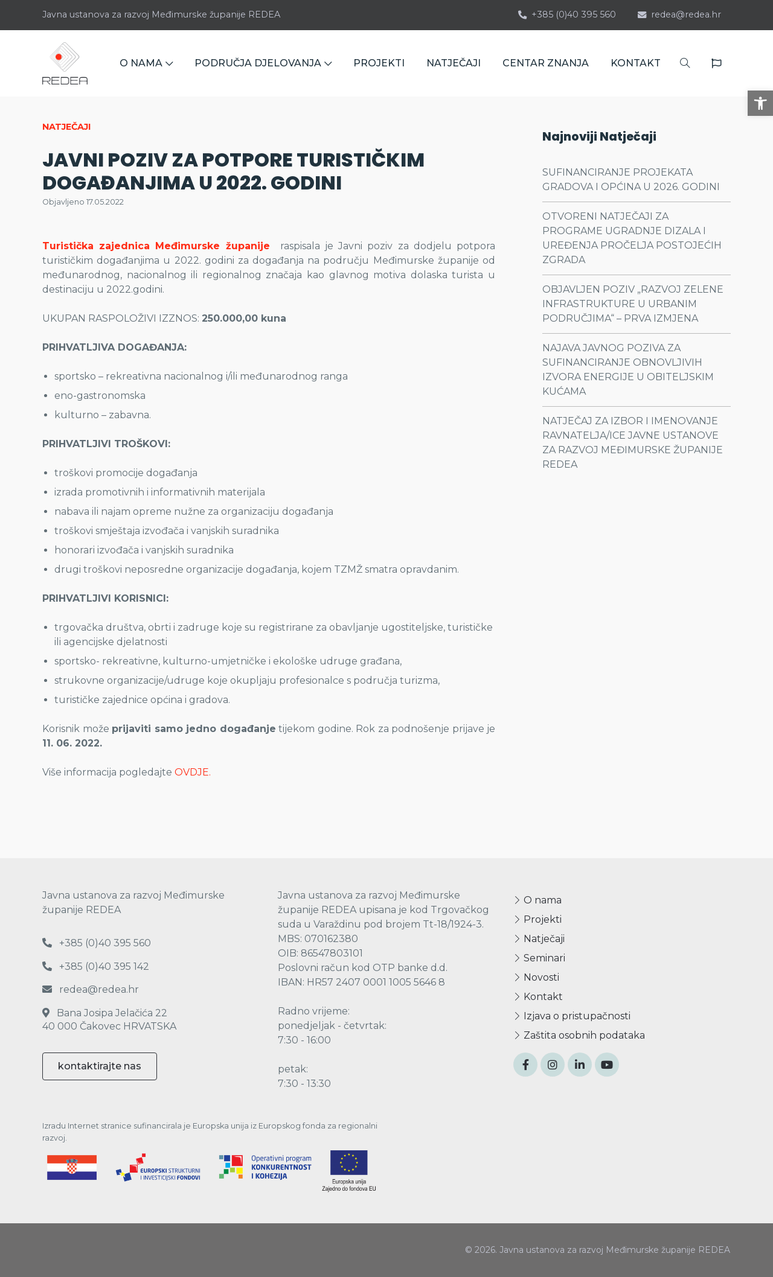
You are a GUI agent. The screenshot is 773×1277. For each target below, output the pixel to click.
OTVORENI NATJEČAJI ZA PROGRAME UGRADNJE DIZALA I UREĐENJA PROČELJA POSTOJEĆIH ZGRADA (632, 238)
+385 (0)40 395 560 (567, 14)
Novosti (536, 977)
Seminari (539, 958)
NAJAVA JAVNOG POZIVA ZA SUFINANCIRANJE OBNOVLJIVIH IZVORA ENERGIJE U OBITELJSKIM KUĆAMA (628, 369)
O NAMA (146, 63)
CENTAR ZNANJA (545, 63)
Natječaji (539, 938)
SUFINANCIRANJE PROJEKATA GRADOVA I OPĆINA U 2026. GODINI (631, 180)
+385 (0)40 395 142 (95, 966)
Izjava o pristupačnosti (571, 1016)
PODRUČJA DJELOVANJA (263, 63)
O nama (537, 900)
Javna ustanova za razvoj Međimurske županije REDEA (161, 14)
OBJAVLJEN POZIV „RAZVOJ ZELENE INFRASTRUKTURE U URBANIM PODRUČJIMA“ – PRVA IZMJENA (632, 304)
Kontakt (538, 996)
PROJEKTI (379, 63)
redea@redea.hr (679, 14)
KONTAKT (636, 63)
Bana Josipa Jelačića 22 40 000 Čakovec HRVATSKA (109, 1019)
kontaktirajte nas (99, 1066)
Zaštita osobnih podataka (579, 1035)
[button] (760, 103)
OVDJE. (193, 772)
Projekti (537, 919)
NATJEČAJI (453, 63)
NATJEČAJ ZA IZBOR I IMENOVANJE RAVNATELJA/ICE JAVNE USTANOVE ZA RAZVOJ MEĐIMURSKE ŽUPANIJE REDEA (632, 442)
